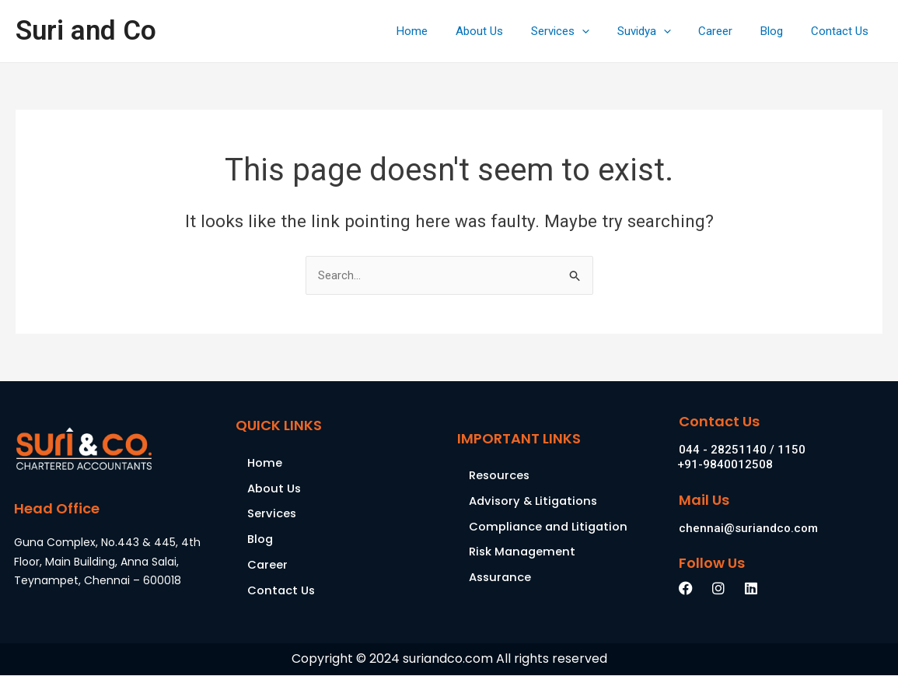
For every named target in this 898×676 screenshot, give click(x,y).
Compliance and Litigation (550, 527)
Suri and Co (86, 31)
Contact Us (842, 31)
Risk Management (523, 553)
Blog (778, 31)
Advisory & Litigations (536, 501)
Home (441, 31)
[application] (602, 31)
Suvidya (660, 31)
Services (580, 31)
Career (727, 31)
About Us (504, 31)
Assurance (501, 578)
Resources (500, 476)
